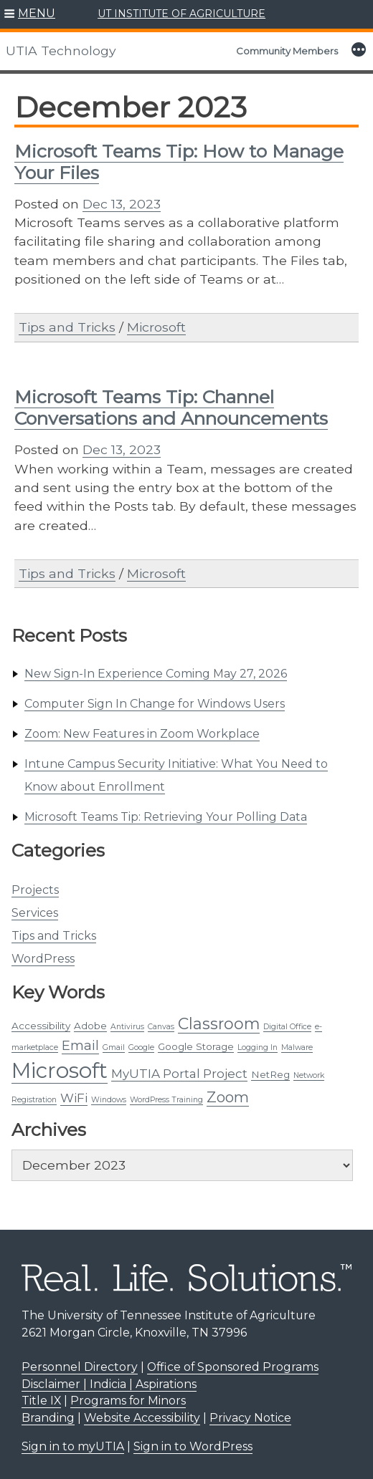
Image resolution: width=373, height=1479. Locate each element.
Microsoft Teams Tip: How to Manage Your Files (179, 161)
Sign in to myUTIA (73, 1446)
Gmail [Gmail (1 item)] (114, 1047)
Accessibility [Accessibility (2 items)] (40, 1025)
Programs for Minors (128, 1400)
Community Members (287, 51)
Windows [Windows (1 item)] (108, 1099)
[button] (30, 14)
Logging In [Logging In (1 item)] (257, 1047)
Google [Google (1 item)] (141, 1047)
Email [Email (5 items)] (80, 1045)
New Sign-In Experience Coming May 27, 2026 (155, 673)
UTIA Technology (61, 50)
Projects (35, 890)
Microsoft (156, 326)
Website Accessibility (142, 1418)
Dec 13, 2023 (121, 203)
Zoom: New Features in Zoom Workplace (142, 734)
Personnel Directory (80, 1367)
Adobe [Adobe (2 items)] (90, 1025)
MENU (36, 13)
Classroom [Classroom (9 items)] (219, 1023)
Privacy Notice (250, 1418)
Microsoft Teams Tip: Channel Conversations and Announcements (171, 407)
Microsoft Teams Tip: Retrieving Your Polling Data (165, 817)
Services (34, 913)
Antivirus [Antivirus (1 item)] (127, 1026)
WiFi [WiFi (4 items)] (74, 1098)
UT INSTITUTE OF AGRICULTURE (181, 13)
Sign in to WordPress (192, 1446)
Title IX (41, 1400)
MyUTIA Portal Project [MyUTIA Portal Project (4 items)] (179, 1073)
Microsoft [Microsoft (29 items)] (59, 1070)
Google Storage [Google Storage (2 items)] (196, 1046)
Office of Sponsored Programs (232, 1367)
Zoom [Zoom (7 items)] (228, 1097)
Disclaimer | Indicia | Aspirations (109, 1384)
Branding (48, 1418)
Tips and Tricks (53, 936)
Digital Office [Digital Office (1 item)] (287, 1026)
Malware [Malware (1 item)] (297, 1047)
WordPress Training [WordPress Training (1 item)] (166, 1099)
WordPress (43, 958)
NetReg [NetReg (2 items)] (270, 1074)
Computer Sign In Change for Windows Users (154, 703)
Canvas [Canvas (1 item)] (161, 1026)
